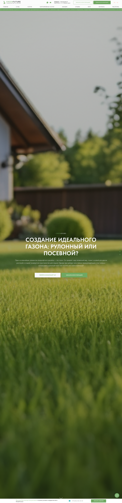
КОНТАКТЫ (101, 6)
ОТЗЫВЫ (77, 6)
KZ (117, 2)
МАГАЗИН (64, 6)
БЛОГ (89, 6)
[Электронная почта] (50, 3)
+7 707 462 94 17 (64, 1)
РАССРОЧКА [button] (115, 6)
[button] (83, 2)
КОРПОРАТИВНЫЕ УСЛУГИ (47, 6)
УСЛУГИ (30, 6)
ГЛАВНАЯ (5, 6)
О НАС (18, 6)
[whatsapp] (47, 3)
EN (114, 2)
